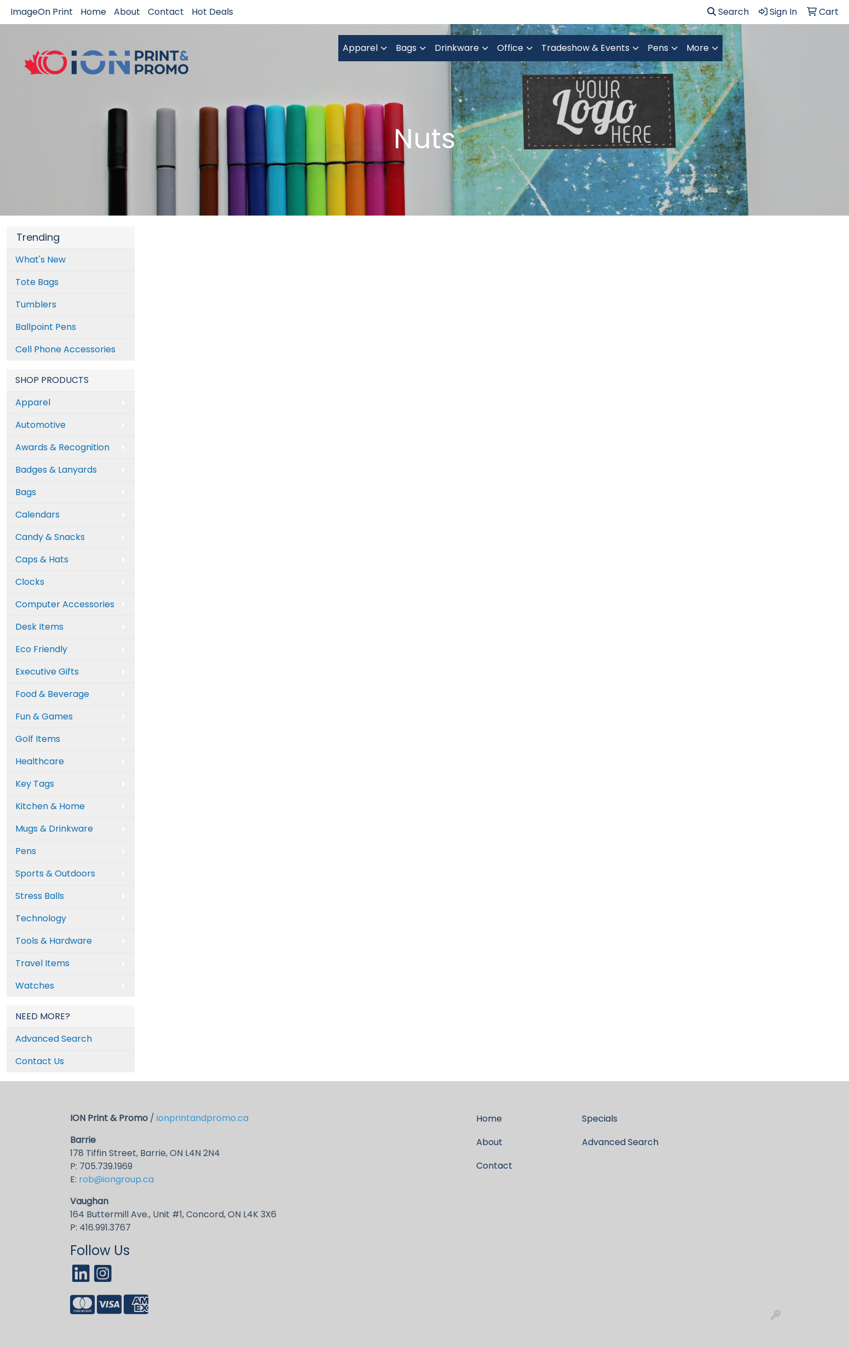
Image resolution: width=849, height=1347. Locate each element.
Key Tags (34, 783)
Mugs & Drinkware (54, 828)
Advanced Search (53, 1038)
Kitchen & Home (50, 806)
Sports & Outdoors (55, 873)
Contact (166, 11)
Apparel (360, 48)
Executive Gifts (47, 671)
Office (510, 48)
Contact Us (39, 1061)
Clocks (29, 582)
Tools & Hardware (53, 940)
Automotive (40, 425)
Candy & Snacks (50, 537)
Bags (406, 48)
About (127, 11)
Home (93, 11)
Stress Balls (39, 896)
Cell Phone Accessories (65, 349)
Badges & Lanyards (56, 469)
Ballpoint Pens (45, 327)
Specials (599, 1118)
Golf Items (37, 739)
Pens (658, 48)
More (697, 48)
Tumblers (35, 304)
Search (728, 11)
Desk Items (39, 626)
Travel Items (42, 963)
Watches (34, 985)
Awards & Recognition (62, 447)
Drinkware (457, 48)
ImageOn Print (41, 11)
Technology (40, 918)
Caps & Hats (41, 559)
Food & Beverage (52, 694)
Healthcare (39, 761)
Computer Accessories (64, 604)
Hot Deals (212, 11)
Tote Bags (37, 282)
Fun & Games (44, 716)
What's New (40, 259)
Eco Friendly (41, 649)
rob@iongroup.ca (116, 1179)
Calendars (37, 514)
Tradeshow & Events (585, 48)
